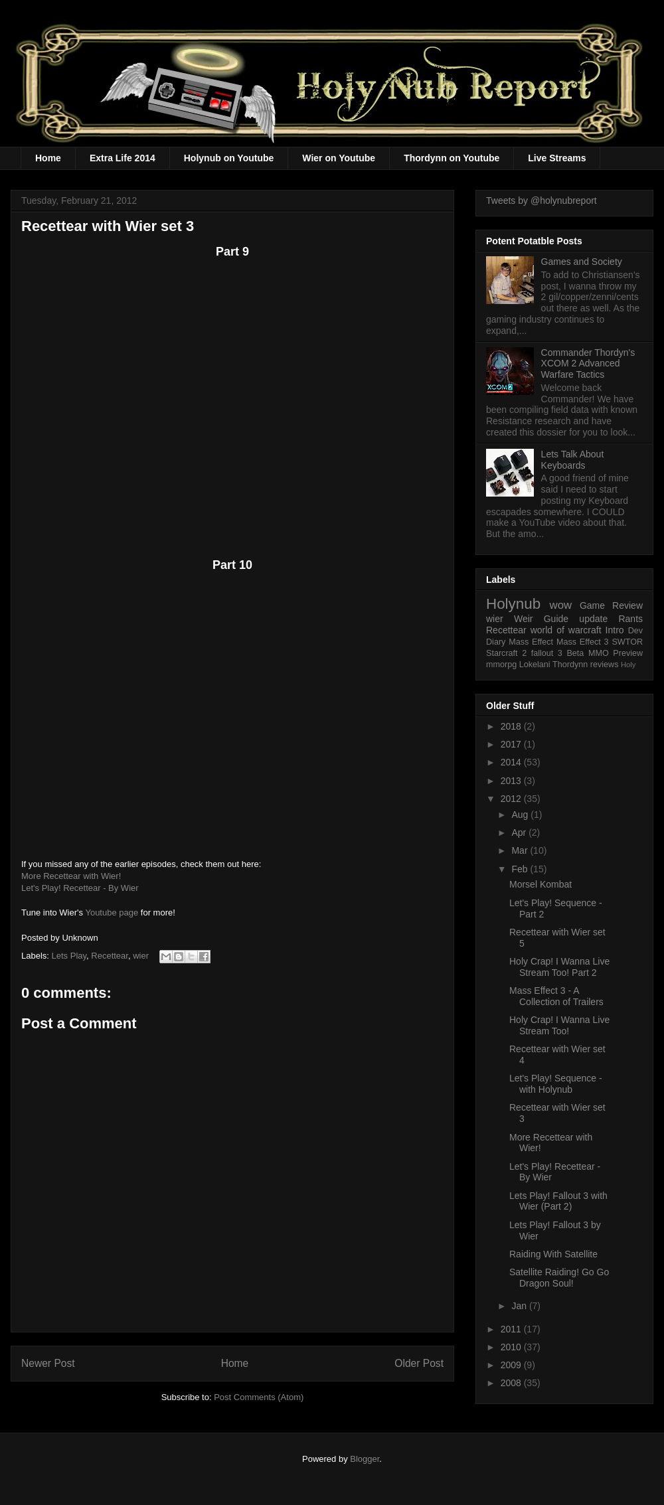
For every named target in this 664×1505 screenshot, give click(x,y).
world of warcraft (566, 630)
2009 (512, 1365)
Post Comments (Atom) (258, 1397)
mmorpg (501, 664)
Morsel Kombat (540, 884)
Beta (575, 653)
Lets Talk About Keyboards (572, 460)
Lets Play (69, 956)
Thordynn (570, 664)
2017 (512, 744)
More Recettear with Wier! (71, 876)
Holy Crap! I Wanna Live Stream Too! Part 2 (559, 967)
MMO (598, 653)
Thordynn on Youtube (451, 158)
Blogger (364, 1459)
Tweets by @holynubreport (541, 200)
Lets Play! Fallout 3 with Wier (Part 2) (558, 1201)
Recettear (109, 956)
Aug (521, 814)
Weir (523, 618)
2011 (512, 1329)
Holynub (513, 603)
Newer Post (48, 1363)
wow (561, 605)
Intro (615, 630)
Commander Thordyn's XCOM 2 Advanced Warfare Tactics (588, 363)
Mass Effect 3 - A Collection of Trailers (556, 996)
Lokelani (534, 664)
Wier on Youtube (338, 158)
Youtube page (111, 912)
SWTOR (627, 642)
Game (592, 605)
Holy (628, 665)
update (593, 618)
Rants (630, 618)
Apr (520, 832)
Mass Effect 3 (582, 642)
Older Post (419, 1363)
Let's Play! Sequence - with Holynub (555, 1084)
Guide (556, 618)
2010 (512, 1347)
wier (141, 956)
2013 (512, 780)
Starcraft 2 (506, 653)
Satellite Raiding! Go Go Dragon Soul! (559, 1278)
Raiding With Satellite (553, 1254)
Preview (628, 653)
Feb (520, 869)
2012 (512, 798)
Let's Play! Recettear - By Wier (80, 888)
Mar (520, 850)
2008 (512, 1383)
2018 (512, 726)
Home (48, 158)
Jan (520, 1306)
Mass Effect (531, 642)
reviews (604, 664)
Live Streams (557, 158)
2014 (512, 762)
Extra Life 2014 (122, 158)
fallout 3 (546, 653)
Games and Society (581, 261)
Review (627, 605)
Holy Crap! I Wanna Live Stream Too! (559, 1025)
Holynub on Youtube (229, 158)
